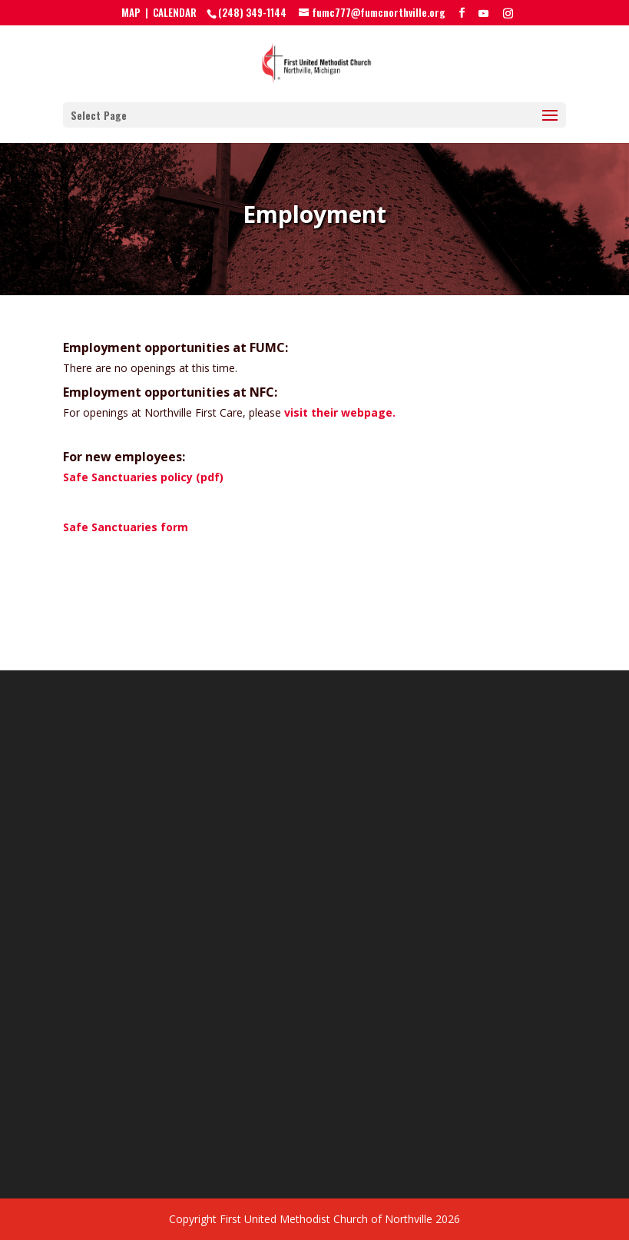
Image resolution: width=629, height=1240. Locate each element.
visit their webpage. (340, 412)
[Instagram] (508, 13)
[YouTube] (483, 13)
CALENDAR (175, 12)
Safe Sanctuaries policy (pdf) (143, 477)
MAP (131, 12)
